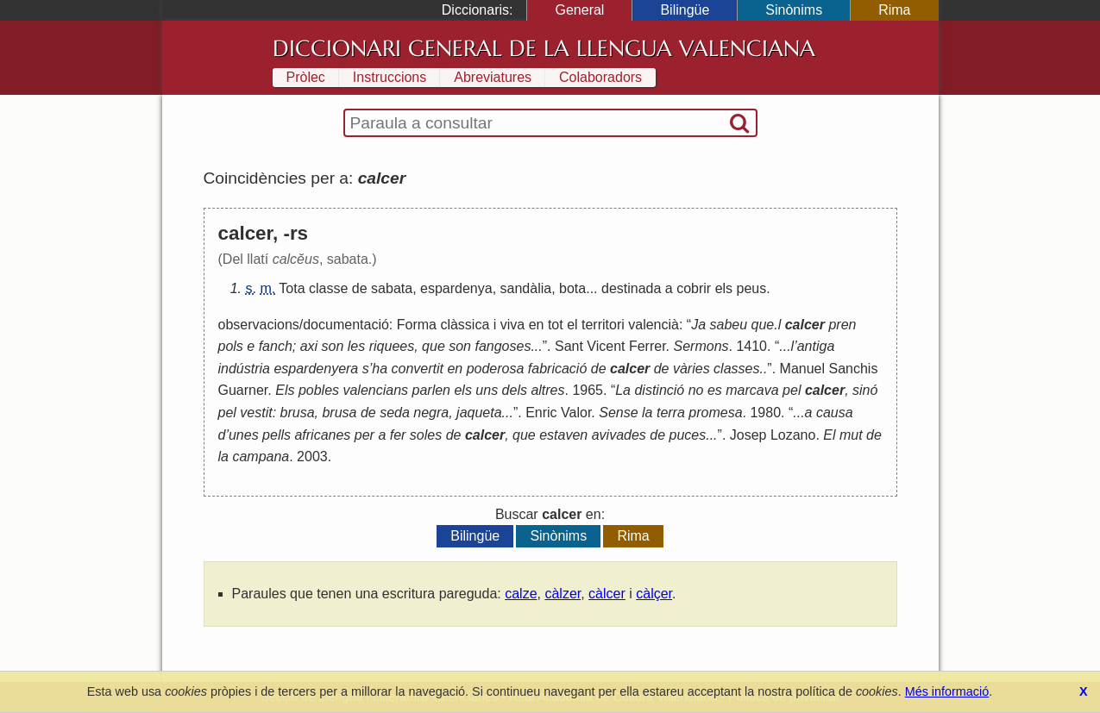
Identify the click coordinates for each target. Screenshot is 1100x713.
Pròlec (305, 77)
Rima (894, 10)
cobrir (693, 288)
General (579, 10)
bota (572, 288)
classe (328, 288)
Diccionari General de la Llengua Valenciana (544, 48)
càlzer (562, 593)
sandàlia (526, 288)
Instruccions (389, 77)
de (360, 288)
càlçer (654, 593)
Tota (292, 288)
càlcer (606, 593)
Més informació (947, 691)
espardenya (456, 288)
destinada (631, 288)
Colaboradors (600, 77)
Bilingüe (684, 10)
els (723, 288)
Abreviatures (492, 77)
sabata (391, 288)
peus (752, 288)
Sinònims (793, 10)
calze (521, 593)
